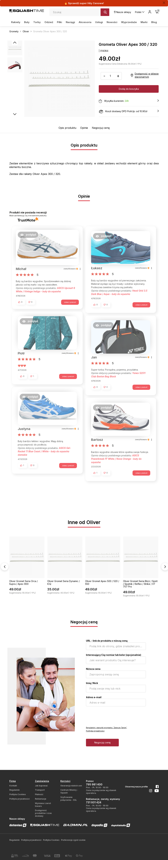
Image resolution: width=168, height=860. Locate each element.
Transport (40, 790)
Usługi (99, 22)
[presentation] (111, 716)
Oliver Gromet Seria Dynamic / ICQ (63, 582)
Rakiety (15, 22)
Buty (27, 22)
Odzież (48, 22)
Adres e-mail (93, 697)
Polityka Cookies (17, 794)
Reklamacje (40, 799)
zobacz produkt (68, 303)
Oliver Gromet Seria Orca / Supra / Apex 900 (23, 582)
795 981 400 (94, 784)
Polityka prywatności (95, 731)
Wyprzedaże (129, 22)
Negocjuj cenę (101, 127)
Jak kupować (41, 785)
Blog (154, 22)
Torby (37, 22)
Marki (144, 22)
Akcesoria (85, 22)
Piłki (59, 22)
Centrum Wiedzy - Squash (69, 791)
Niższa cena (93, 668)
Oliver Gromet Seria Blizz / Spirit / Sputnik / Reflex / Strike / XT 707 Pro (140, 584)
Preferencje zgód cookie (73, 840)
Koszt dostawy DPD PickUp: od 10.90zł (129, 111)
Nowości (112, 22)
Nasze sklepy (122, 12)
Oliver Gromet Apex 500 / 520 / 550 (102, 582)
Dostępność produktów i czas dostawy (43, 813)
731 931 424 (93, 802)
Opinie (84, 127)
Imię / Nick (92, 683)
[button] (29, 237)
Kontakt (13, 785)
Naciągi (70, 22)
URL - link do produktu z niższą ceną (106, 640)
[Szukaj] (105, 12)
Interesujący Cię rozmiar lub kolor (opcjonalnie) (113, 654)
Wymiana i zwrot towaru (43, 804)
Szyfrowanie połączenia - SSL (68, 798)
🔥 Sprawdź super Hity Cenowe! (84, 3)
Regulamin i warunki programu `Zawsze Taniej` (106, 727)
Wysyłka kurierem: (129, 101)
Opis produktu (67, 127)
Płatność (39, 794)
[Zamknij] (164, 2)
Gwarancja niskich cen (71, 785)
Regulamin (14, 790)
